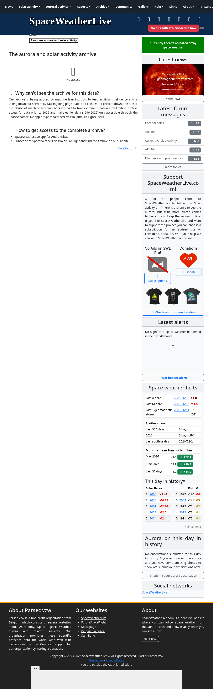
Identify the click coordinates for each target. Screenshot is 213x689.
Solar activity (28, 7)
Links (173, 7)
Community (124, 7)
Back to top (127, 148)
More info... (150, 639)
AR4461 (173, 132)
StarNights (88, 635)
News (9, 7)
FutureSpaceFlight (93, 622)
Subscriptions (157, 279)
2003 (182, 500)
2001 (153, 506)
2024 (153, 518)
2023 (153, 512)
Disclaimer (96, 660)
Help (157, 7)
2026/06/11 (181, 410)
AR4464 (173, 149)
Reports (82, 7)
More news (173, 98)
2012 (182, 512)
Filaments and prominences (173, 158)
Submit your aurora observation (173, 575)
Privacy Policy (115, 660)
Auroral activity (57, 7)
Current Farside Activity (173, 141)
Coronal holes (173, 123)
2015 (153, 500)
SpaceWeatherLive (154, 592)
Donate (188, 272)
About (187, 7)
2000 (153, 494)
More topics (173, 167)
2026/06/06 (181, 404)
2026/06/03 (181, 398)
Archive (101, 7)
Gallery (143, 7)
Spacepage (88, 627)
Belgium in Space (93, 631)
